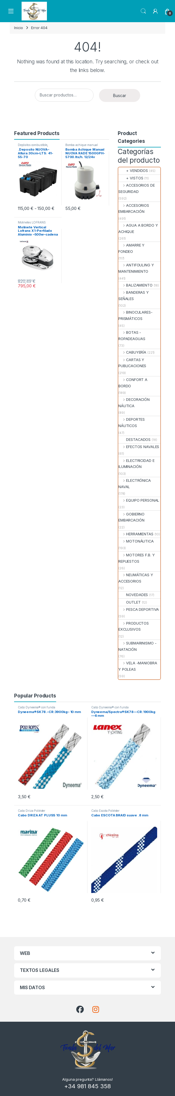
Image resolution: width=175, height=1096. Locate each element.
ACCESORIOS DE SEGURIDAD (136, 188)
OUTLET (129, 602)
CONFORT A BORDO (132, 383)
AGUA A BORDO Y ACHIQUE (138, 228)
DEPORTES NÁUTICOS (131, 422)
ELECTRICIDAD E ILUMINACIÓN (136, 463)
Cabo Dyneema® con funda (36, 707)
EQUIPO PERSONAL (138, 500)
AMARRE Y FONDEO (131, 248)
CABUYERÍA (132, 352)
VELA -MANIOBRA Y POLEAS (137, 666)
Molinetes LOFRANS (32, 222)
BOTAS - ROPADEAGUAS (131, 335)
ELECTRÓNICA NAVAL (134, 483)
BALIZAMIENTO (135, 285)
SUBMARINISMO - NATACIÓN (137, 646)
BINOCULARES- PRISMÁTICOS (135, 315)
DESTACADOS (134, 439)
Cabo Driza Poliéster (31, 810)
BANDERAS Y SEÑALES (133, 295)
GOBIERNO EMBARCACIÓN (131, 517)
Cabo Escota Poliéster (105, 810)
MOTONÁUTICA (136, 541)
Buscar (119, 95)
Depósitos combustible (32, 145)
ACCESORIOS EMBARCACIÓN (133, 208)
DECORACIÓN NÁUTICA (134, 402)
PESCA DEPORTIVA (138, 609)
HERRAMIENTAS (135, 534)
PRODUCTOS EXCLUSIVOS (133, 626)
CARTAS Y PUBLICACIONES (132, 363)
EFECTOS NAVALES (138, 447)
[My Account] (155, 11)
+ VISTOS (130, 178)
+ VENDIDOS (133, 170)
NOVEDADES (133, 595)
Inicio (18, 28)
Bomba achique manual (81, 145)
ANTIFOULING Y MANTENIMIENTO (136, 268)
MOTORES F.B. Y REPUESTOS (136, 558)
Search (143, 11)
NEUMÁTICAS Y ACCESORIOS (135, 578)
